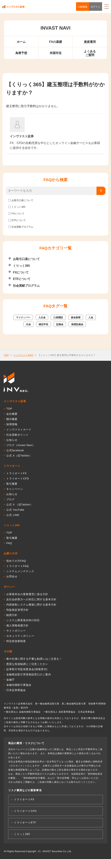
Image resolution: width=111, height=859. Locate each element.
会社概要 (11, 413)
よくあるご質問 (90, 53)
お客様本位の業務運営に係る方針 (27, 594)
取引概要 (11, 483)
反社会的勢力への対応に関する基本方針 (31, 599)
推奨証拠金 (77, 324)
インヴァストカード (18, 429)
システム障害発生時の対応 (23, 620)
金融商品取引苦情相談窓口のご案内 (28, 674)
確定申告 (43, 324)
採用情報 (11, 424)
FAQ (9, 543)
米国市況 (56, 53)
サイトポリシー (16, 630)
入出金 (42, 317)
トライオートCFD (17, 478)
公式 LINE (12, 515)
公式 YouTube (15, 509)
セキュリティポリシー (20, 635)
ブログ (10, 499)
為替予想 (21, 53)
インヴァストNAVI (23, 355)
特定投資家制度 (16, 641)
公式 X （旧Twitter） (19, 504)
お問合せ (11, 576)
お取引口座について (22, 200)
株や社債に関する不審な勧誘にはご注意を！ (34, 658)
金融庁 (10, 679)
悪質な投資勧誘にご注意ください (27, 664)
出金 (28, 324)
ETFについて (19, 220)
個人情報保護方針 (17, 625)
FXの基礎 (55, 41)
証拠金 (59, 324)
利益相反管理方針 (17, 609)
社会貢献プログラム (22, 226)
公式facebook (15, 450)
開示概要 (11, 419)
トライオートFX (16, 473)
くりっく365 (18, 206)
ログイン (95, 6)
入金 (90, 317)
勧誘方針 (11, 615)
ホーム (21, 41)
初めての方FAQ (16, 560)
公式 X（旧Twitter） (19, 455)
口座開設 (82, 6)
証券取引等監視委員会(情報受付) (26, 669)
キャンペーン (14, 488)
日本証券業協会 (16, 690)
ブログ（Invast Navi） (20, 445)
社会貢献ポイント (17, 434)
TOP (6, 355)
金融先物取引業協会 (18, 684)
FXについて (18, 213)
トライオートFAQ (17, 566)
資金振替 (76, 317)
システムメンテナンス (20, 571)
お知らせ (11, 439)
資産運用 (90, 41)
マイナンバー (23, 317)
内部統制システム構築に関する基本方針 (31, 604)
